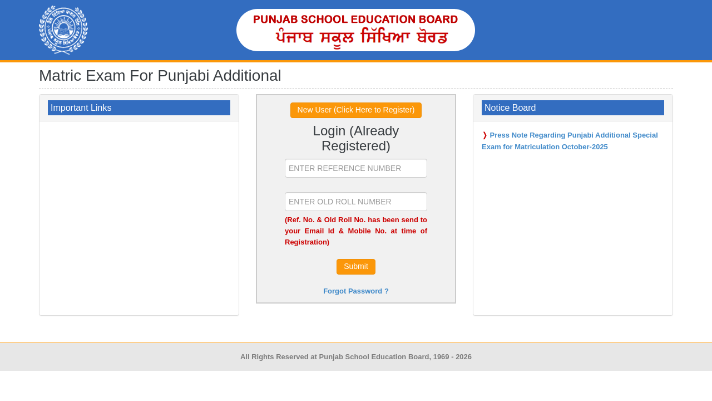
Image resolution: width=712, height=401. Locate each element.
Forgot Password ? (356, 291)
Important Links (81, 108)
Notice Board (510, 108)
